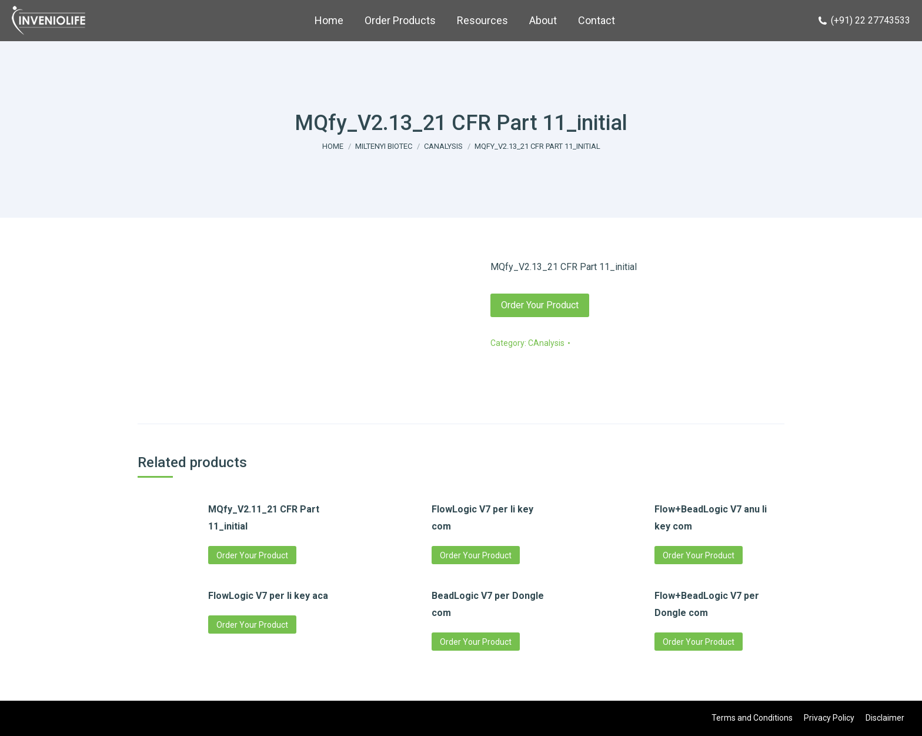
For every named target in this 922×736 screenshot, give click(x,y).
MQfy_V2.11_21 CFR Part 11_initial (263, 518)
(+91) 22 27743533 (864, 20)
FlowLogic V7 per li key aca (268, 595)
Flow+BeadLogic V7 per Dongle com (706, 604)
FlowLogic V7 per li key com (482, 518)
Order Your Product (540, 305)
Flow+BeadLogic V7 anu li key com (710, 518)
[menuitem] (329, 21)
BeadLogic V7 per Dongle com (488, 604)
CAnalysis (546, 343)
